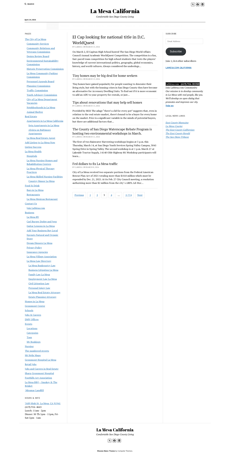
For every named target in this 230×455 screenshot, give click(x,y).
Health (129, 25)
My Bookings (33, 341)
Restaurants (33, 194)
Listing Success (33, 147)
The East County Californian (180, 129)
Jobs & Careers (172, 25)
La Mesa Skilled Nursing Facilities (45, 176)
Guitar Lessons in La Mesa (41, 226)
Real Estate (113, 25)
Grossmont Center (35, 306)
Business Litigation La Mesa (43, 270)
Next (140, 195)
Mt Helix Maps (33, 355)
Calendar (64, 25)
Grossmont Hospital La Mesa (40, 359)
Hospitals (32, 156)
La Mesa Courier (174, 126)
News (156, 25)
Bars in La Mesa (35, 190)
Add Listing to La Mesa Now (40, 142)
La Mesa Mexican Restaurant (42, 199)
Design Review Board (38, 56)
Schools (29, 310)
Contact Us (31, 203)
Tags (29, 337)
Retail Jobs (30, 364)
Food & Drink (94, 25)
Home (51, 25)
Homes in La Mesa (34, 301)
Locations (32, 328)
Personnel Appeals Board (40, 81)
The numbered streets (37, 350)
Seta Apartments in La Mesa (43, 125)
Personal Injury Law (39, 288)
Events (28, 324)
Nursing (29, 346)
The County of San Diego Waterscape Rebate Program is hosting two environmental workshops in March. (112, 131)
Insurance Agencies (37, 252)
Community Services (38, 43)
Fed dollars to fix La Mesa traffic (95, 164)
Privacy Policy (34, 247)
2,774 (128, 195)
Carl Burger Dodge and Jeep (42, 221)
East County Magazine (177, 122)
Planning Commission (38, 86)
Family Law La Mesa (39, 274)
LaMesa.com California (179, 67)
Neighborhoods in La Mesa (41, 107)
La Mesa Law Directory (39, 261)
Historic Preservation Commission (45, 68)
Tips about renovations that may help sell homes (107, 102)
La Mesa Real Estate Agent (41, 138)
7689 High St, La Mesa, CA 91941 (42, 403)
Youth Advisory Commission (42, 95)
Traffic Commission (37, 90)
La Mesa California (115, 11)
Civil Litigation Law (38, 283)
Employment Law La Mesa (42, 279)
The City (143, 25)
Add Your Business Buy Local (42, 230)
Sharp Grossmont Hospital (39, 373)
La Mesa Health (33, 151)
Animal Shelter (35, 112)
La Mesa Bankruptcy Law (41, 265)
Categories (32, 333)
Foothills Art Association (38, 377)
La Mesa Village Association (42, 256)
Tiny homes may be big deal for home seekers (104, 75)
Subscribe (176, 51)
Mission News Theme (106, 451)
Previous (79, 195)
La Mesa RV (33, 217)
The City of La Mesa (35, 39)
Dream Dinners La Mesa (39, 243)
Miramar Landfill (34, 390)
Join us (170, 105)
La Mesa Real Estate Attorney (44, 292)
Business (77, 25)
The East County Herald (178, 133)
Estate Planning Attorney (42, 297)
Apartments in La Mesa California (45, 121)
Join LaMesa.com (36, 208)
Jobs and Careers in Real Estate (41, 368)
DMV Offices (31, 319)
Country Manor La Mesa (41, 181)
